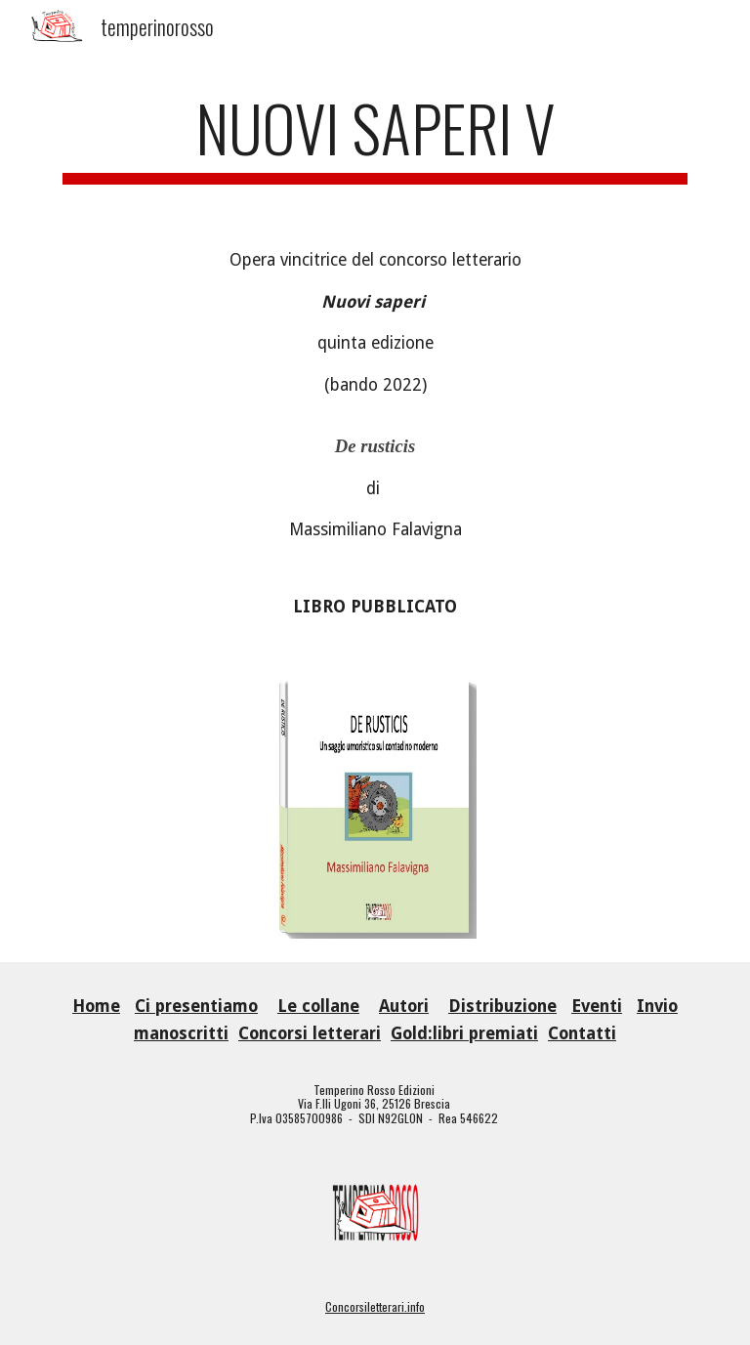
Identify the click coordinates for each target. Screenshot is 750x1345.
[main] (374, 137)
